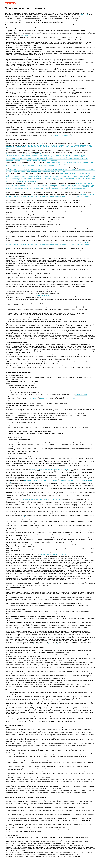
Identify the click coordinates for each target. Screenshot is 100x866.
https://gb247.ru (84, 15)
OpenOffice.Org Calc (71, 398)
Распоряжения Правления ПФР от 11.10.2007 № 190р (54, 554)
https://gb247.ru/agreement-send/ (62, 136)
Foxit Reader (43, 398)
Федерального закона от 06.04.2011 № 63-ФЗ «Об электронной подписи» (42, 296)
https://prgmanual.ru (26, 517)
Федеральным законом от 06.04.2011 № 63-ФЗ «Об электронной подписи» (41, 499)
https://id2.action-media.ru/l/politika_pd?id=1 (45, 644)
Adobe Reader (33, 398)
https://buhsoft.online (81, 394)
